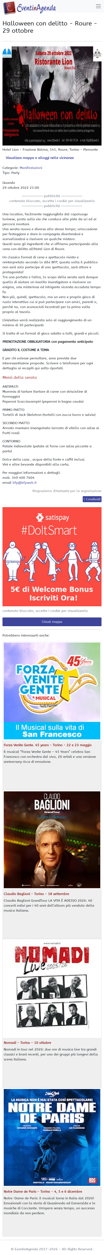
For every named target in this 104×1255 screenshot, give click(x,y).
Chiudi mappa (52, 622)
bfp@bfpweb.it (25, 483)
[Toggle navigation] (98, 6)
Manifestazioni (31, 168)
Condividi (93, 499)
